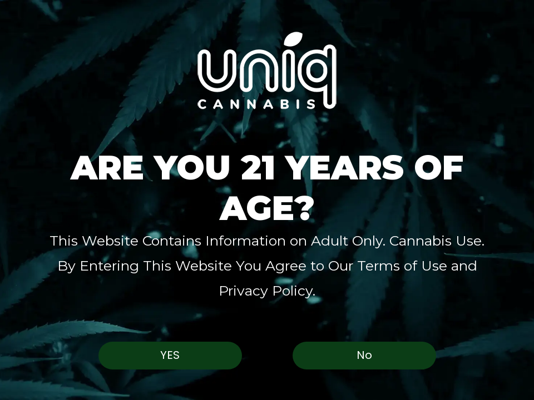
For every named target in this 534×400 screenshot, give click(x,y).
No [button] (364, 355)
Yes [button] (170, 355)
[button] (267, 70)
